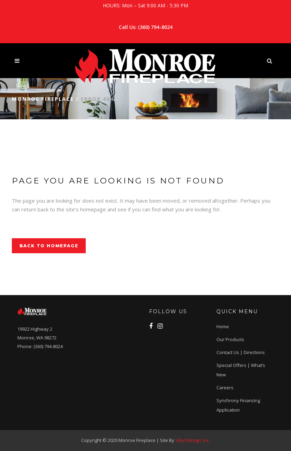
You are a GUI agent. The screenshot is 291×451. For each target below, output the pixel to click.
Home (222, 326)
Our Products (230, 339)
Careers (224, 387)
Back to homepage (49, 245)
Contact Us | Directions (240, 352)
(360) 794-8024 (155, 27)
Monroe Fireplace (43, 98)
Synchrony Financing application (238, 405)
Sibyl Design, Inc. (192, 440)
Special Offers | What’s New (240, 370)
